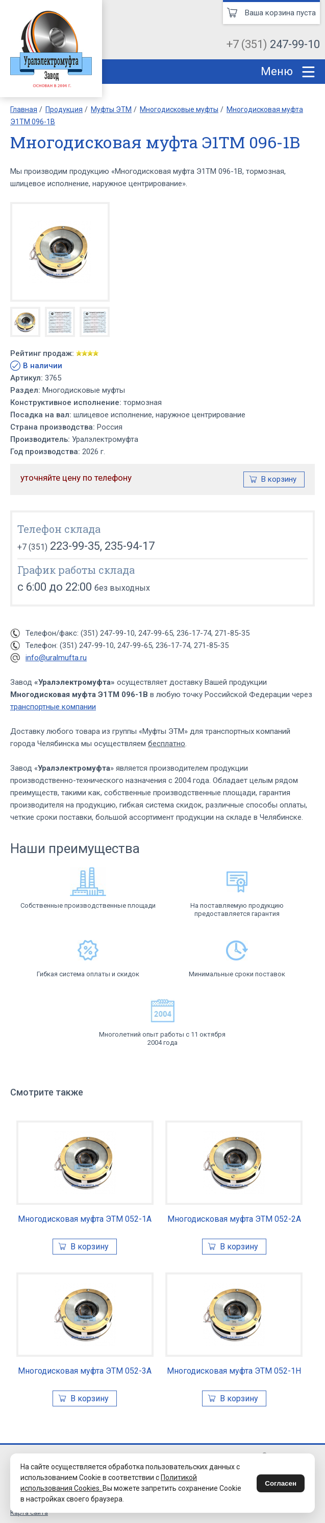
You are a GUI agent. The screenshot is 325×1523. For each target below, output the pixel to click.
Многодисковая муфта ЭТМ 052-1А (85, 1219)
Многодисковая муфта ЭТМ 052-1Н (234, 1371)
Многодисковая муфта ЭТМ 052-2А (234, 1219)
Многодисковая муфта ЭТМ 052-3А (85, 1371)
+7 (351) (273, 44)
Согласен (280, 1483)
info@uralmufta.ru (56, 657)
